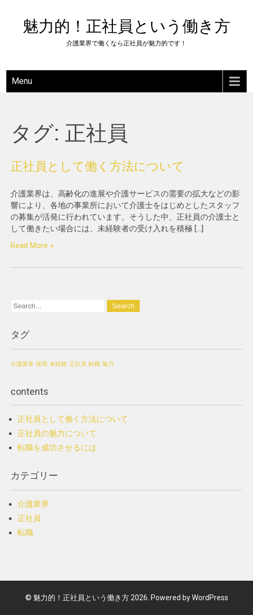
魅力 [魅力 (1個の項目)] (108, 364)
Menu (22, 81)
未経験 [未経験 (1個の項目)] (58, 364)
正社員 (29, 518)
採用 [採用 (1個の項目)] (41, 364)
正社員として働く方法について (97, 166)
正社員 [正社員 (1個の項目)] (77, 364)
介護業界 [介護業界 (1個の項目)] (22, 364)
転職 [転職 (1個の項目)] (94, 364)
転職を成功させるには (56, 447)
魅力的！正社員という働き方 (126, 26)
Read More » (32, 245)
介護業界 (33, 504)
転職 (25, 532)
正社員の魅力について (56, 433)
